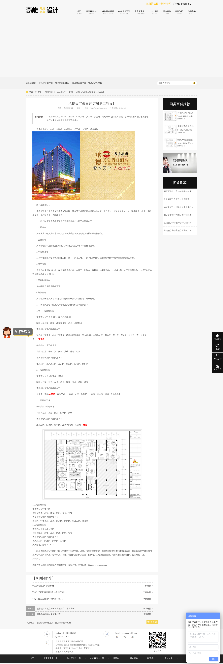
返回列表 (152, 622)
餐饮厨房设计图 (74, 658)
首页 (40, 92)
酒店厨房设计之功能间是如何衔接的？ (181, 191)
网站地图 (169, 658)
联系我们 (151, 658)
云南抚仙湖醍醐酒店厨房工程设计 (192, 140)
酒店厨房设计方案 (45, 623)
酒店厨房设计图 (79, 83)
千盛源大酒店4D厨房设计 (43, 586)
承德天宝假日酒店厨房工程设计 (90, 92)
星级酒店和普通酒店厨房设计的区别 (180, 230)
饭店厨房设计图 (95, 83)
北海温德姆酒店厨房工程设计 (50, 614)
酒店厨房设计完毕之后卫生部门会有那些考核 (184, 207)
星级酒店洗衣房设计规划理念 (177, 199)
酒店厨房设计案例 (65, 92)
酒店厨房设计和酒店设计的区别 (178, 215)
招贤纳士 (117, 658)
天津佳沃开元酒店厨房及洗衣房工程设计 (50, 592)
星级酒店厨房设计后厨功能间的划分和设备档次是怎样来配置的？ (192, 223)
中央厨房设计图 (46, 83)
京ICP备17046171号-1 (72, 648)
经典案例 (49, 92)
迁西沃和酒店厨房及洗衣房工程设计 (48, 599)
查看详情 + (148, 609)
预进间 (41, 339)
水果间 (52, 394)
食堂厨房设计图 (62, 83)
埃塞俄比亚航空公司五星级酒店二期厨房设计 (57, 609)
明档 (85, 425)
